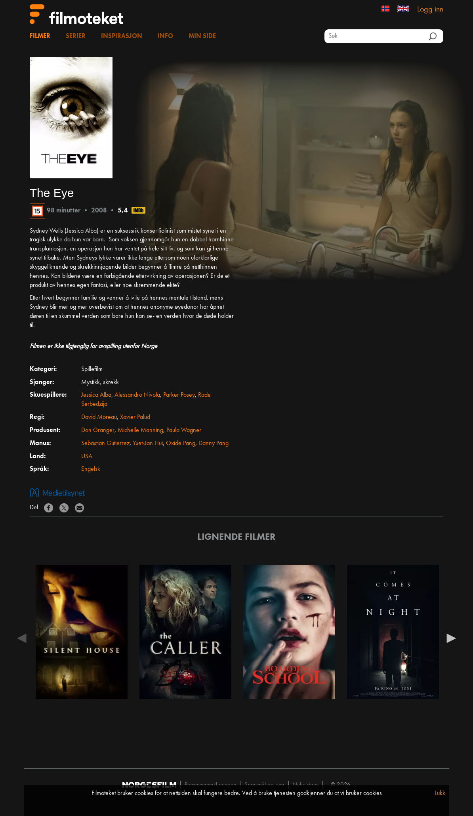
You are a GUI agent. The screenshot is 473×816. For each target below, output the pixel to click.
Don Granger (97, 430)
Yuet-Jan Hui (148, 443)
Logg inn (430, 9)
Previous (22, 638)
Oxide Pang (180, 443)
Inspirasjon (121, 36)
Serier (76, 36)
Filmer (40, 36)
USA (86, 456)
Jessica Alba (96, 395)
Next (451, 638)
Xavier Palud (135, 417)
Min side (202, 36)
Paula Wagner (183, 430)
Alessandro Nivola (137, 395)
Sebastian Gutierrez (105, 443)
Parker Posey (179, 395)
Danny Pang (213, 443)
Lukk (440, 793)
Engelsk (90, 469)
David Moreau (99, 417)
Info (165, 36)
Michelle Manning (140, 430)
